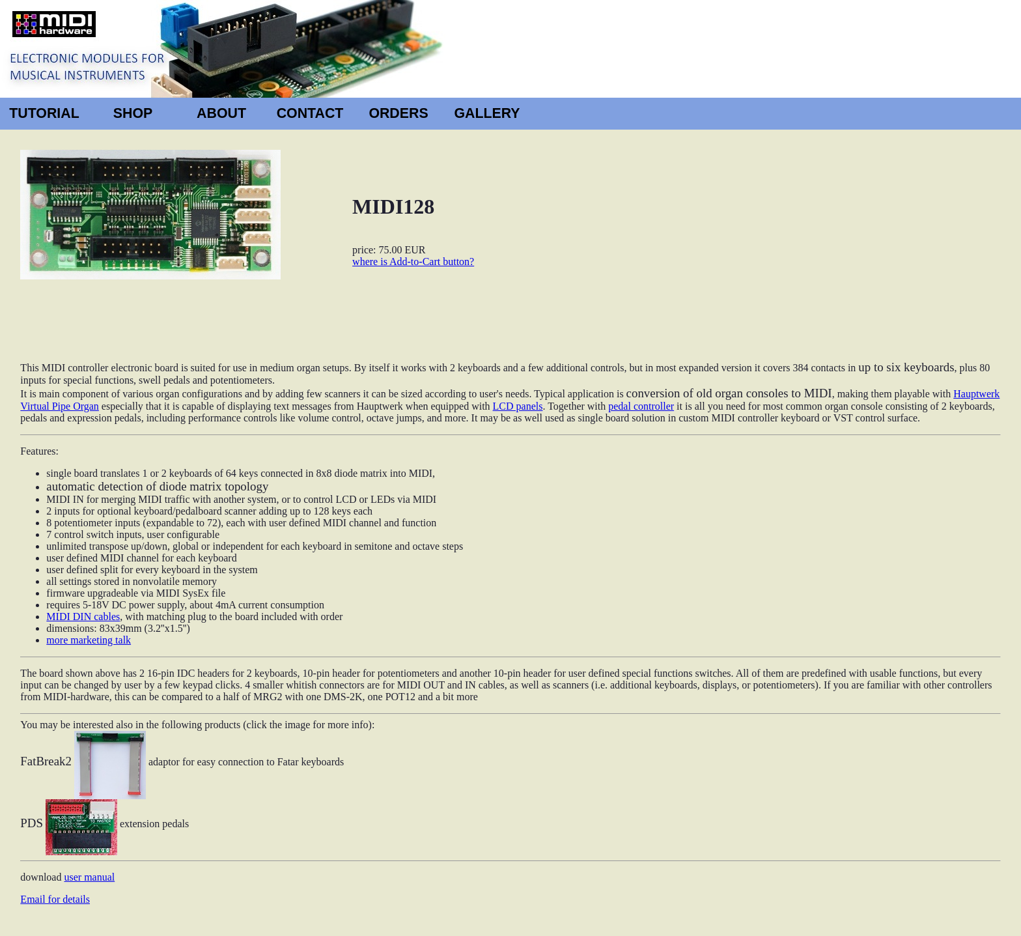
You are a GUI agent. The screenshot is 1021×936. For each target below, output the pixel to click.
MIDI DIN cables (83, 616)
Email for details (55, 899)
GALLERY (487, 113)
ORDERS (398, 113)
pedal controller (641, 406)
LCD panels (518, 406)
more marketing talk (88, 639)
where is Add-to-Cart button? (413, 261)
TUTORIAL (44, 113)
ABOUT (221, 113)
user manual (89, 877)
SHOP (132, 113)
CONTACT (310, 113)
